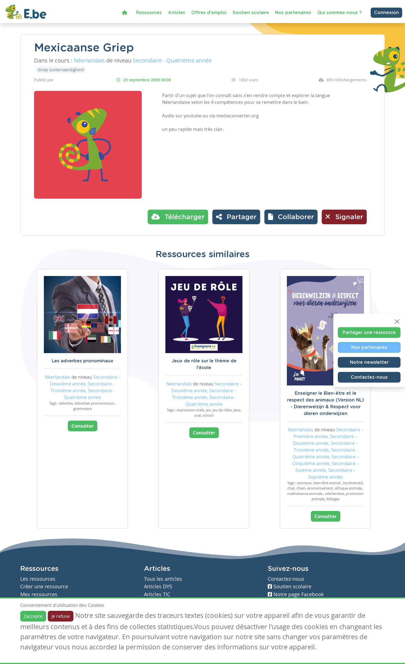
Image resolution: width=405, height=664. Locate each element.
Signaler (344, 217)
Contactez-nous (369, 377)
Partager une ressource (369, 332)
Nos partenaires (293, 12)
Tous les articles (163, 579)
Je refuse (60, 616)
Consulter (82, 426)
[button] (291, 217)
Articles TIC (157, 594)
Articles (176, 12)
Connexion (386, 12)
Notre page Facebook (296, 594)
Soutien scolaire (251, 12)
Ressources (149, 12)
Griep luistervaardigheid (61, 69)
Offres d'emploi (208, 12)
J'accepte (33, 616)
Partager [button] (236, 217)
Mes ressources (38, 594)
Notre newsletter (369, 362)
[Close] (397, 321)
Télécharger (177, 217)
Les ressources (37, 579)
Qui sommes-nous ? (339, 12)
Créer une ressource (44, 586)
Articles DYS (158, 586)
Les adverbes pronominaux (82, 361)
